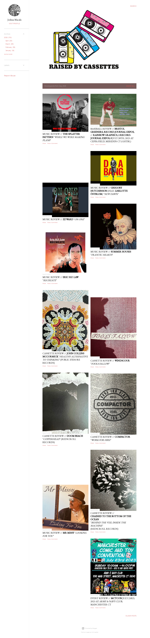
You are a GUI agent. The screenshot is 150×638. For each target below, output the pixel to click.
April (9, 41)
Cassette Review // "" (110, 438)
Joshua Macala (14, 19)
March (9, 44)
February (10, 47)
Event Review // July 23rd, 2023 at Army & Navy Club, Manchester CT (112, 601)
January (10, 50)
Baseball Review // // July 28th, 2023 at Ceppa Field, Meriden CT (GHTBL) (112, 135)
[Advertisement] (65, 163)
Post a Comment (52, 143)
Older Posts (131, 616)
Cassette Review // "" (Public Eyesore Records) (65, 358)
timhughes (95, 632)
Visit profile (14, 23)
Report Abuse (9, 76)
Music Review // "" (63, 137)
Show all (130, 86)
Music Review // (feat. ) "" (109, 191)
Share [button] (44, 143)
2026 (8, 37)
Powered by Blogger (89, 628)
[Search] (133, 6)
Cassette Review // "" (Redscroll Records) (62, 439)
